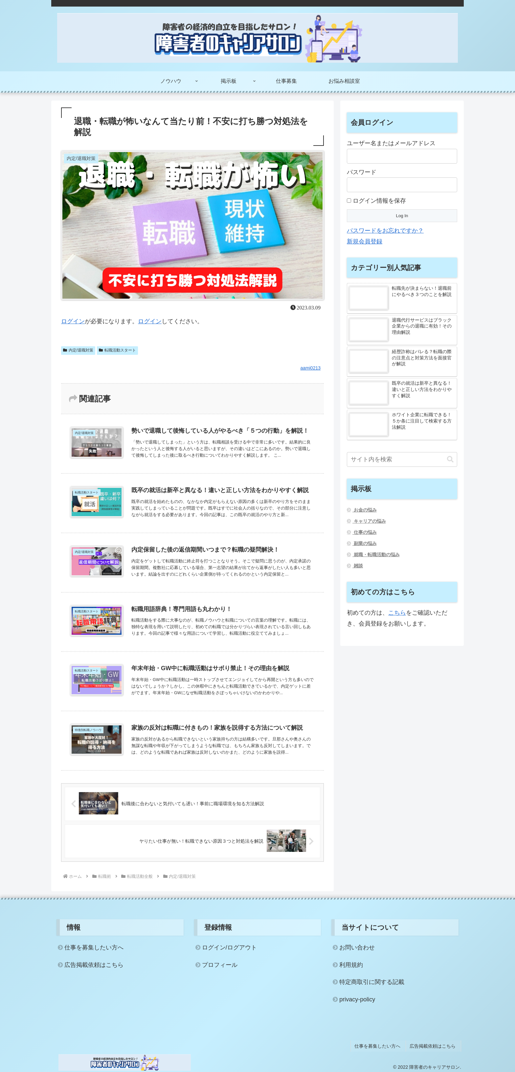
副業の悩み (364, 543)
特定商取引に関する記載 (371, 982)
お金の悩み (364, 510)
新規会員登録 (364, 241)
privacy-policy (357, 1000)
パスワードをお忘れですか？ (385, 230)
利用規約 (351, 965)
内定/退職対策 (78, 350)
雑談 (357, 565)
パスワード (361, 172)
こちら (397, 612)
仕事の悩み (364, 532)
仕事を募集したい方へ (93, 948)
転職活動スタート (117, 350)
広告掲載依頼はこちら (93, 965)
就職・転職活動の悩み (376, 554)
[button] (450, 459)
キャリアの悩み (369, 521)
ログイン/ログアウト (229, 948)
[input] (402, 459)
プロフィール (219, 965)
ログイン (73, 321)
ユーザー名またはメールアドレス (391, 143)
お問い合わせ (357, 948)
